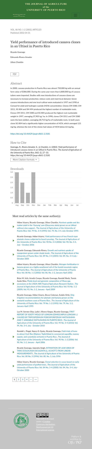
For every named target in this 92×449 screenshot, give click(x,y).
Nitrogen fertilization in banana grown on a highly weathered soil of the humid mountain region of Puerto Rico (48, 267)
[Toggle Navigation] (75, 15)
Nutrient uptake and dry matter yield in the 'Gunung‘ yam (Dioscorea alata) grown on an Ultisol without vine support (48, 225)
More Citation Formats (24, 159)
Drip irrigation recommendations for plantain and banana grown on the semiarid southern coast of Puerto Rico (45, 298)
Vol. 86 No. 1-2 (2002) (21, 29)
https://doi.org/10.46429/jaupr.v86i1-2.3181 (30, 134)
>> (36, 379)
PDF (15, 74)
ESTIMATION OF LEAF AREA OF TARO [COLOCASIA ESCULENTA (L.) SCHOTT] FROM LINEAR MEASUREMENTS (45, 351)
